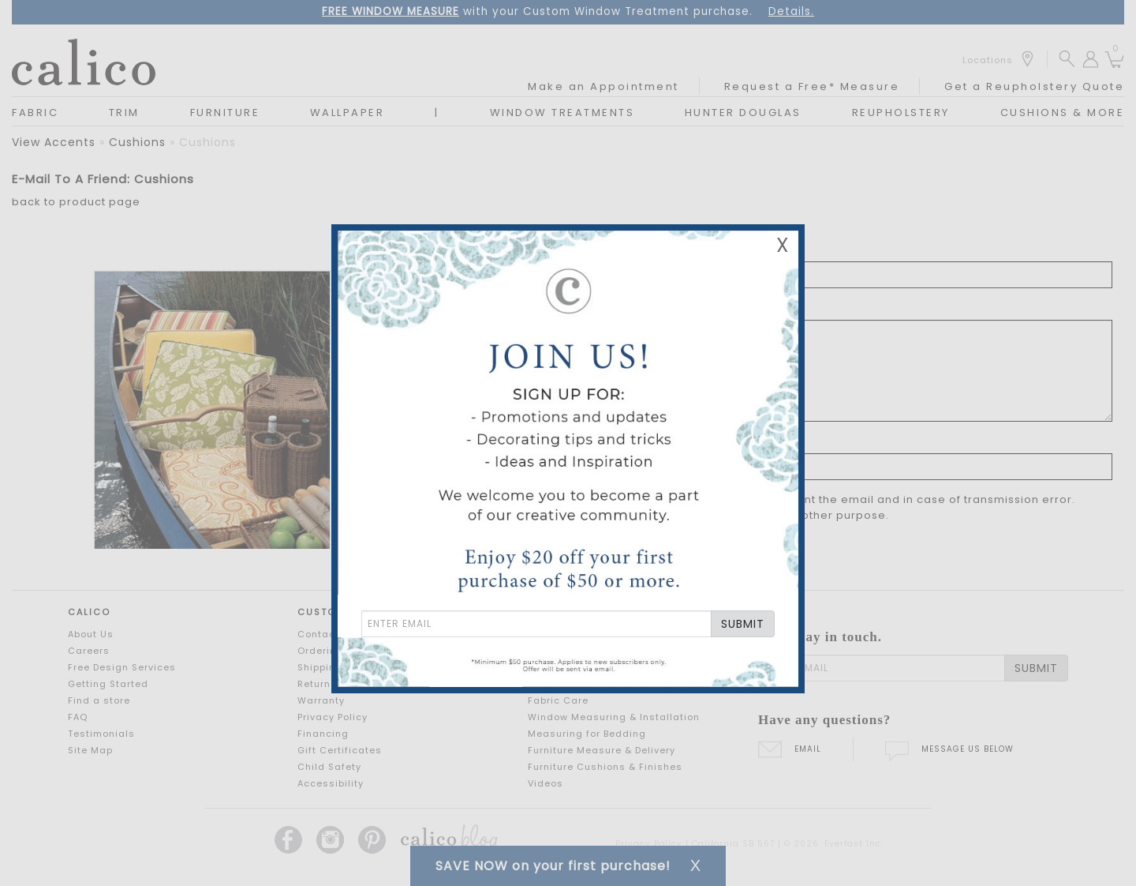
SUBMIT (742, 624)
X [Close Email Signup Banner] (782, 245)
